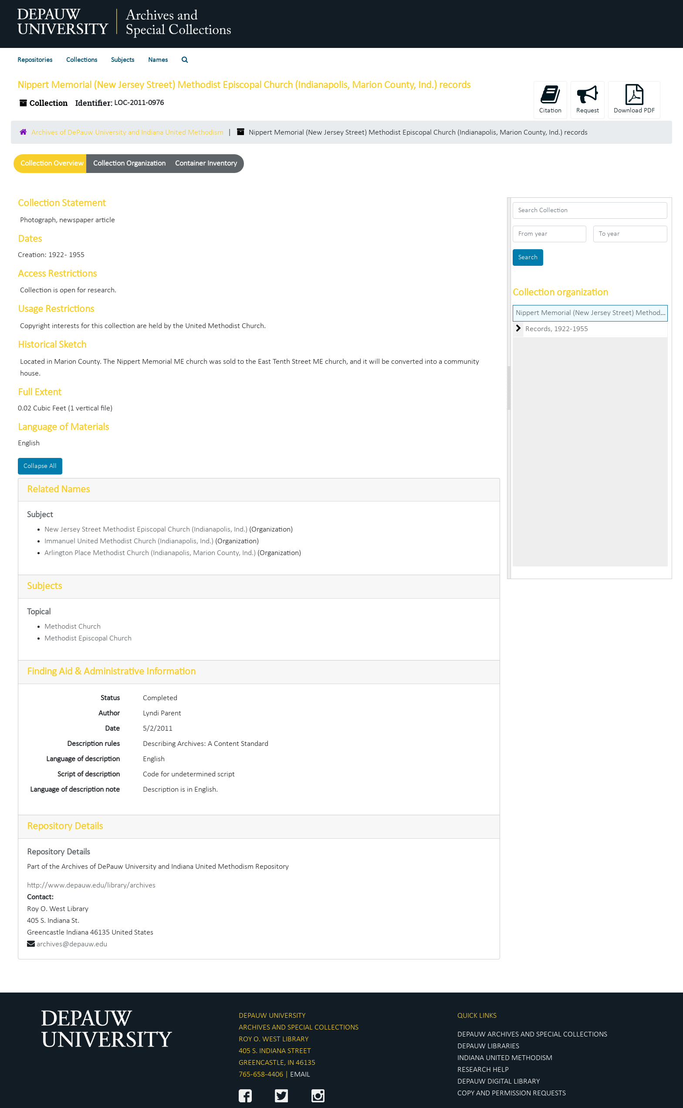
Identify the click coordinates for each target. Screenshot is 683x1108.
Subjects (122, 60)
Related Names (58, 490)
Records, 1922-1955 (556, 329)
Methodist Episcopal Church (88, 638)
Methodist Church (72, 627)
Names (158, 60)
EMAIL (300, 1075)
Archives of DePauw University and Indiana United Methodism (127, 133)
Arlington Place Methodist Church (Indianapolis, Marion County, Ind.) (150, 553)
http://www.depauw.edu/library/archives (91, 885)
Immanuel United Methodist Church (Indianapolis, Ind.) (128, 541)
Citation (550, 99)
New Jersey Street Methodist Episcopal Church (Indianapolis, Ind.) (145, 529)
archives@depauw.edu (72, 944)
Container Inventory (206, 163)
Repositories (34, 60)
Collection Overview (52, 163)
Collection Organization (129, 163)
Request (587, 99)
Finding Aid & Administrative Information (111, 672)
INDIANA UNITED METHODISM (504, 1058)
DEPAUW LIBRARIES (488, 1046)
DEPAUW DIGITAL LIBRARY (498, 1082)
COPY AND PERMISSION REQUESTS (511, 1093)
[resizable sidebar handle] (509, 388)
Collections (81, 60)
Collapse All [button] (40, 466)
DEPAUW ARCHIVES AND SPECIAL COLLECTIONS (532, 1034)
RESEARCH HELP (483, 1070)
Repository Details (65, 826)
